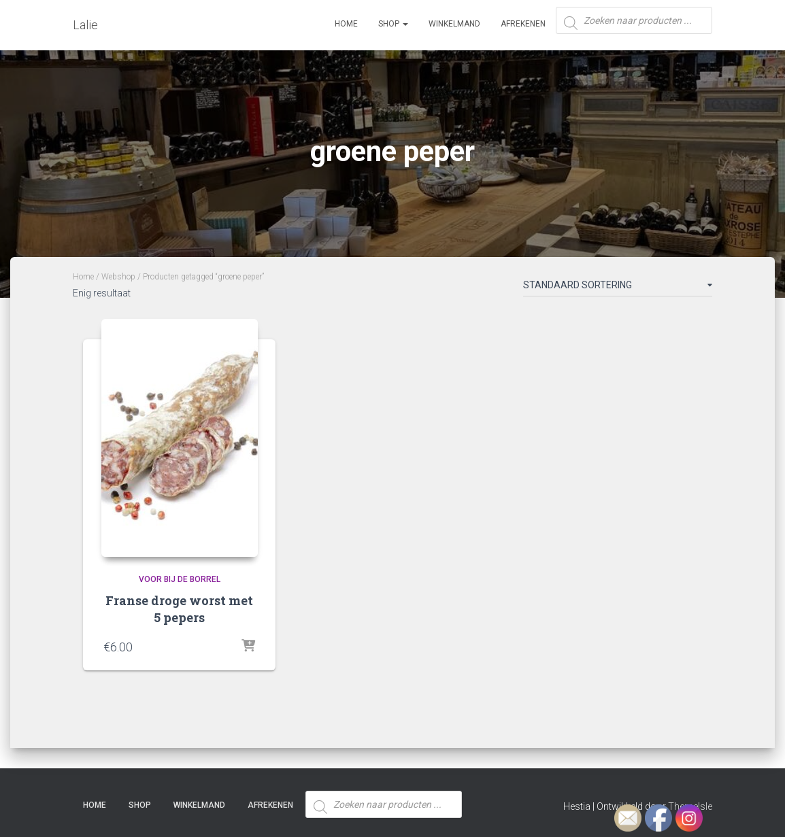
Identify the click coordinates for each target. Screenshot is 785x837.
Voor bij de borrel (179, 579)
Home (346, 24)
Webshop (118, 276)
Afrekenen (523, 24)
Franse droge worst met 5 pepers (179, 609)
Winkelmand (454, 24)
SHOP (393, 24)
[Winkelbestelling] (617, 287)
